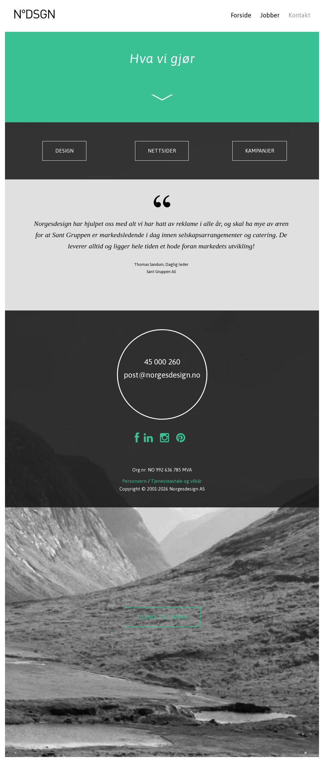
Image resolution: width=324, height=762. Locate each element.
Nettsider (162, 151)
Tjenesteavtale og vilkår (176, 481)
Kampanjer (259, 151)
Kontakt (299, 15)
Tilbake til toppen (162, 617)
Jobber (270, 15)
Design (64, 151)
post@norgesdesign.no (162, 374)
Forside (241, 15)
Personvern (134, 481)
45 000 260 (162, 361)
